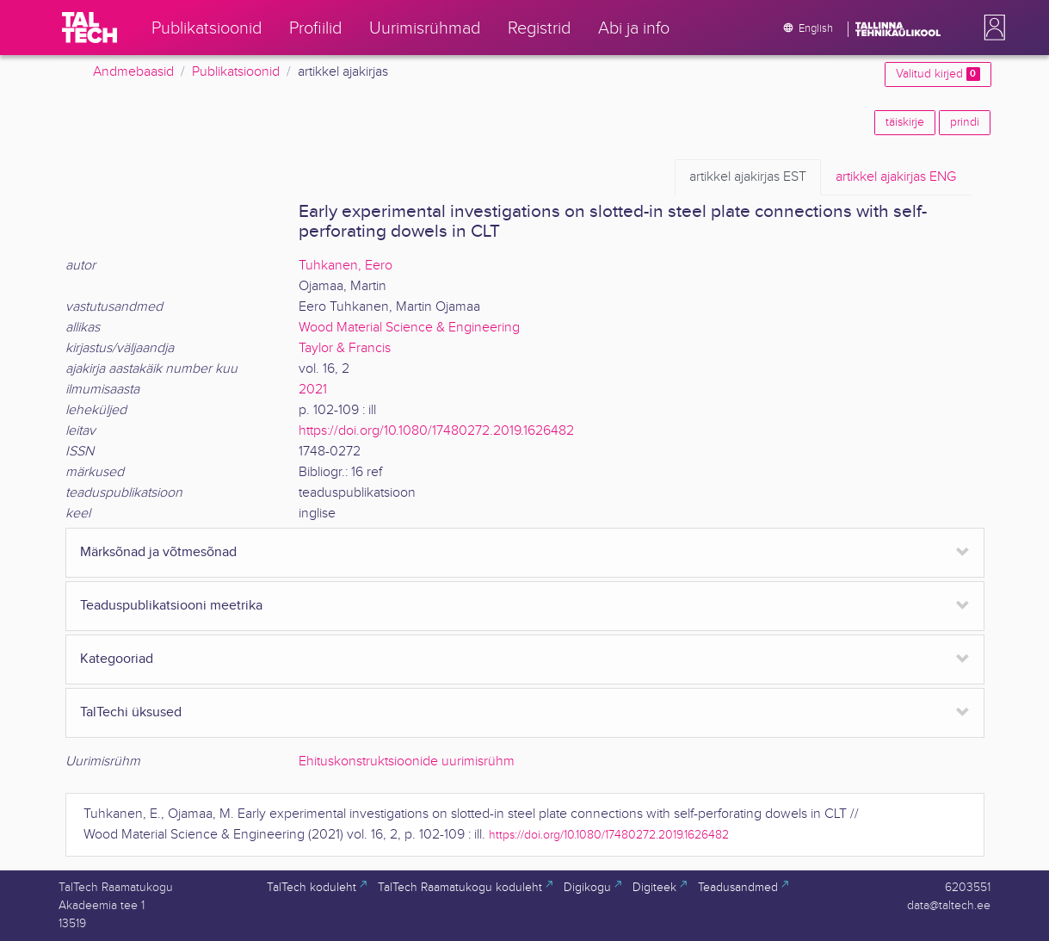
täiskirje (904, 122)
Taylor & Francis (345, 348)
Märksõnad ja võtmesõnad (158, 552)
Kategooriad (116, 659)
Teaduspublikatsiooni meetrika (171, 605)
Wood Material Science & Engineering (409, 327)
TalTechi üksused (131, 712)
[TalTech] (89, 27)
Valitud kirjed (937, 74)
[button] (991, 27)
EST (747, 177)
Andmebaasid (133, 72)
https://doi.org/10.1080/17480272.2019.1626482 (436, 431)
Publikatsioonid (236, 72)
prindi (964, 122)
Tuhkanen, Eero (345, 265)
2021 (313, 389)
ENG (896, 177)
